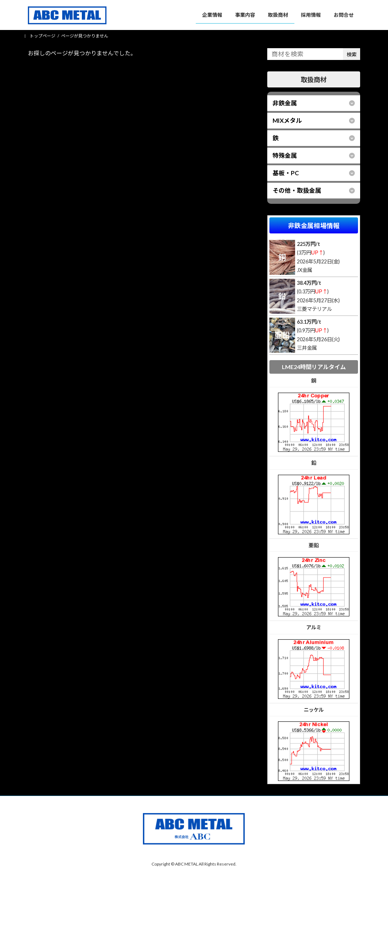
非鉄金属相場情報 (313, 225)
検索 (352, 54)
